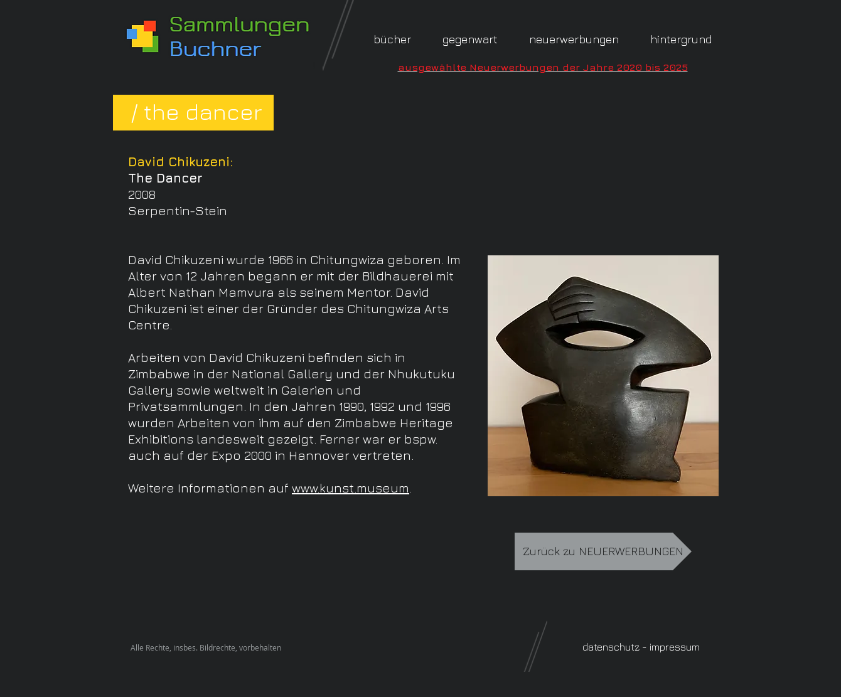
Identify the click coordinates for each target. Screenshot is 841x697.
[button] (681, 39)
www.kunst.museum (350, 488)
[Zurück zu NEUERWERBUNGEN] (603, 551)
